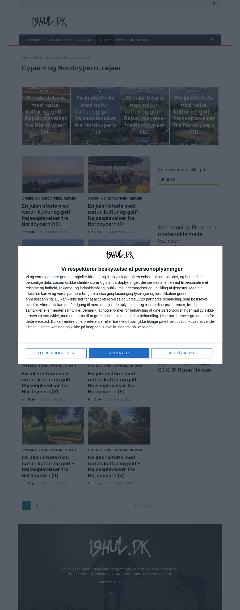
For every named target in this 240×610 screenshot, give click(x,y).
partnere (52, 277)
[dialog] (120, 305)
